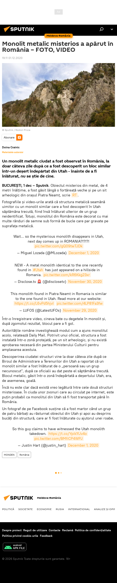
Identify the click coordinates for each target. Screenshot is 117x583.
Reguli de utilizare (35, 530)
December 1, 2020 (84, 252)
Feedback (46, 536)
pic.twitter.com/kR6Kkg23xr (67, 274)
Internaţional (79, 509)
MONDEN (9, 454)
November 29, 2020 (80, 310)
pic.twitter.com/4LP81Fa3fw (80, 303)
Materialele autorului (12, 152)
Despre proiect (12, 530)
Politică (8, 509)
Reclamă (67, 530)
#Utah (38, 269)
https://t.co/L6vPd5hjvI (34, 303)
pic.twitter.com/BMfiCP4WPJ (58, 438)
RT (74, 195)
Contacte (54, 530)
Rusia (60, 509)
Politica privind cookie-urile (20, 536)
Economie (44, 509)
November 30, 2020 (85, 281)
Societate (25, 509)
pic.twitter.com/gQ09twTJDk (58, 246)
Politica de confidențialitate (93, 530)
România (24, 454)
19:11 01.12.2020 (12, 58)
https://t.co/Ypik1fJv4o (68, 433)
